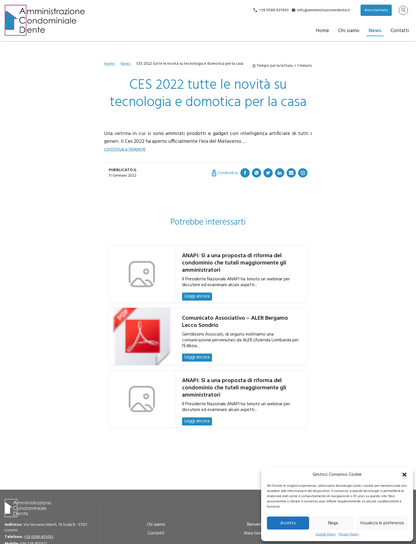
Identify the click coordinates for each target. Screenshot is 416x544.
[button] (404, 475)
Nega (333, 523)
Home (322, 31)
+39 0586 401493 (274, 10)
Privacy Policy (349, 534)
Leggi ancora (197, 296)
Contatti (400, 31)
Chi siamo (348, 31)
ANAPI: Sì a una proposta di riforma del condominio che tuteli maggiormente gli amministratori (234, 263)
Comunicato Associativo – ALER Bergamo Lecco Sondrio (235, 322)
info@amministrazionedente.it (323, 10)
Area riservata (376, 10)
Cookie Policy (325, 534)
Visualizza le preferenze (382, 523)
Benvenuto (257, 524)
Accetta (288, 523)
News (375, 31)
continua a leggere (125, 149)
